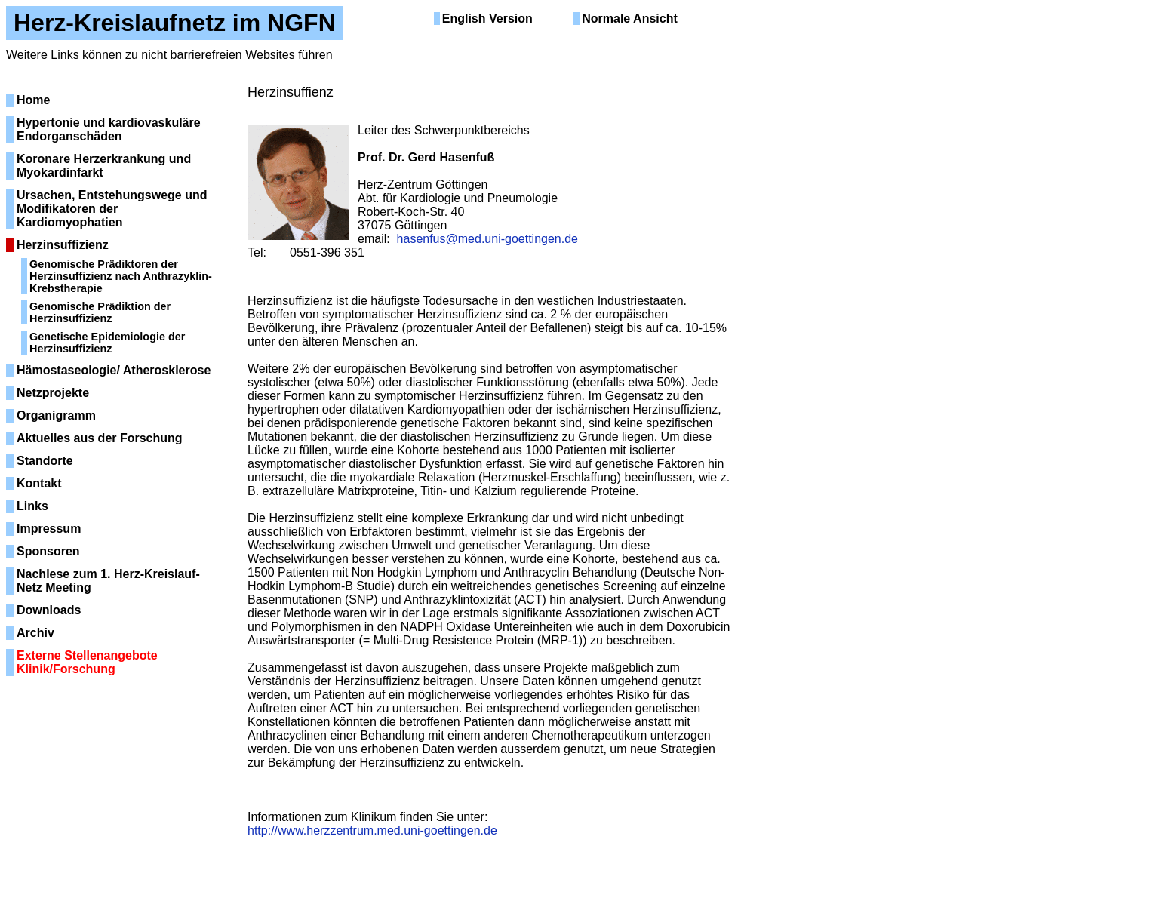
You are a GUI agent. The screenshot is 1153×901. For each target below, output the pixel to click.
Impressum (49, 528)
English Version (487, 18)
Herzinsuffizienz (63, 244)
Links (32, 506)
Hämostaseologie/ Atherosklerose (114, 370)
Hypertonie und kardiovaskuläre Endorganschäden (109, 129)
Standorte (45, 460)
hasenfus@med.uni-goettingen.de (487, 238)
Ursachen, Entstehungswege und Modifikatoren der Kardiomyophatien (112, 209)
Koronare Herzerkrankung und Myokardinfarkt (104, 165)
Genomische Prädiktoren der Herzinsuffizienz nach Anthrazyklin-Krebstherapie (120, 276)
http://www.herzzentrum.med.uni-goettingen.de (372, 830)
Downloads (49, 610)
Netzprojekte (53, 392)
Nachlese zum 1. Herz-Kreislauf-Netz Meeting (108, 580)
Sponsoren (48, 551)
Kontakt (39, 483)
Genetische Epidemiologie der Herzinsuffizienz (107, 343)
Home (33, 100)
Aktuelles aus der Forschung (100, 438)
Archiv (35, 632)
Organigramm (56, 415)
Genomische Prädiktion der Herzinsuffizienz (100, 312)
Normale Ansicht (630, 18)
